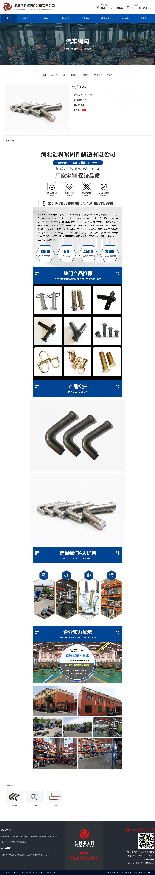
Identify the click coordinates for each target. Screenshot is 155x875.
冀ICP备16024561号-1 (143, 872)
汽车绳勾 (87, 49)
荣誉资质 (105, 18)
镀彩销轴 (42, 836)
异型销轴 (33, 836)
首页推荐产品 (76, 49)
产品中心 (46, 18)
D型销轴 (15, 836)
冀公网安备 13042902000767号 (118, 872)
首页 (9, 18)
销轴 (44, 75)
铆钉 (64, 75)
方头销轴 (24, 836)
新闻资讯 (66, 18)
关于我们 (26, 18)
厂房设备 (85, 18)
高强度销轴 (5, 836)
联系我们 (144, 18)
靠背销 (86, 75)
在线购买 (125, 18)
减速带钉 (54, 75)
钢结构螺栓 (97, 75)
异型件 (110, 75)
